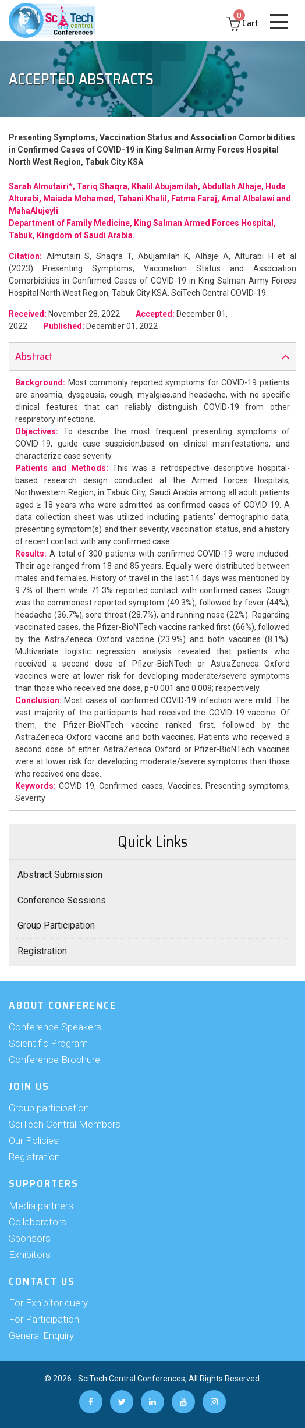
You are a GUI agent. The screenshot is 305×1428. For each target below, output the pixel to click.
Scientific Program (48, 1043)
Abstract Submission (59, 874)
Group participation (49, 1108)
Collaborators (37, 1222)
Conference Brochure (54, 1059)
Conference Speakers (55, 1027)
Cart (242, 23)
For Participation (44, 1319)
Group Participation (56, 925)
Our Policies (34, 1140)
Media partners (41, 1205)
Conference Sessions (61, 900)
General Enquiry (41, 1335)
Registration (42, 950)
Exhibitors (30, 1254)
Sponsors (30, 1238)
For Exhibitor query (48, 1303)
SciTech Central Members (64, 1124)
